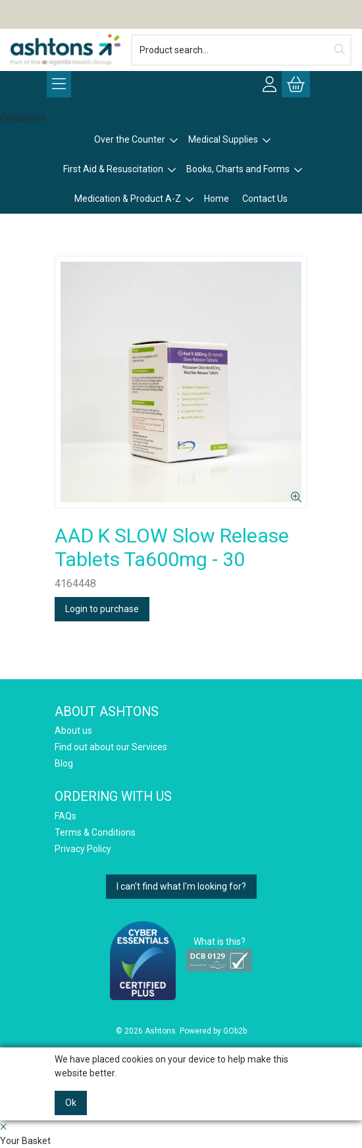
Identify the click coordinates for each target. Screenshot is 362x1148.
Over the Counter (129, 139)
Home (216, 198)
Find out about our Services (111, 747)
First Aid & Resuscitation (113, 169)
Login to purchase (102, 609)
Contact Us (265, 198)
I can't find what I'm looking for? (181, 886)
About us (73, 730)
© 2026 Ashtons (146, 1031)
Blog (64, 763)
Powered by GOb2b (213, 1031)
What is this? (220, 941)
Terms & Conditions (95, 832)
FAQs (65, 816)
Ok (70, 1102)
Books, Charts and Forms (238, 169)
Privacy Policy (83, 849)
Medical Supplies (223, 139)
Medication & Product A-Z (127, 198)
